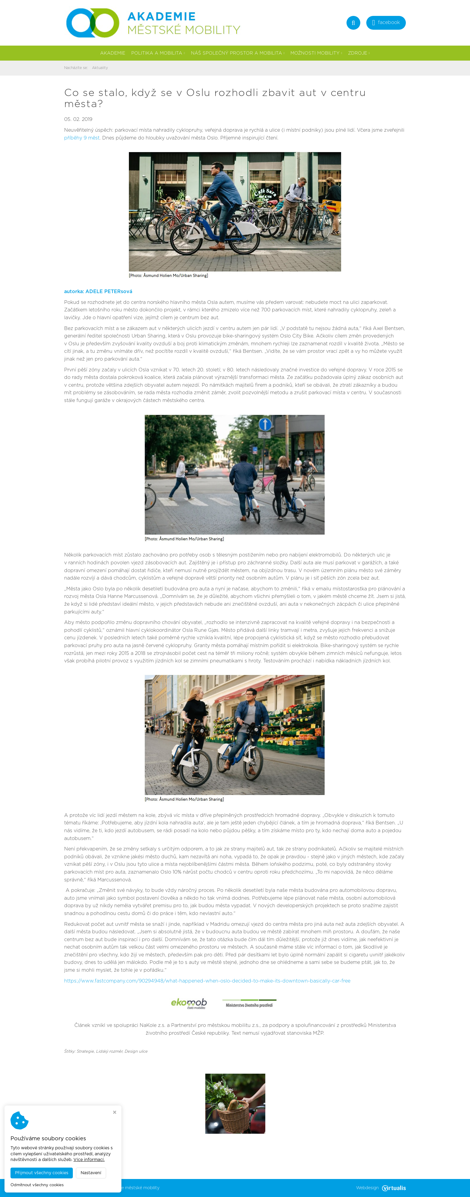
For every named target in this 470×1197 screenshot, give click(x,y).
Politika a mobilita (158, 53)
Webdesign (381, 1188)
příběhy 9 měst (82, 138)
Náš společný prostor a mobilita (237, 53)
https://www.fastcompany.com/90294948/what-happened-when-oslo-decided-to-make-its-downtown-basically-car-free (207, 981)
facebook (386, 23)
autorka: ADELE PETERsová (98, 291)
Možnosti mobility (316, 53)
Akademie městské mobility (131, 1188)
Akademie (112, 53)
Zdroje (359, 53)
